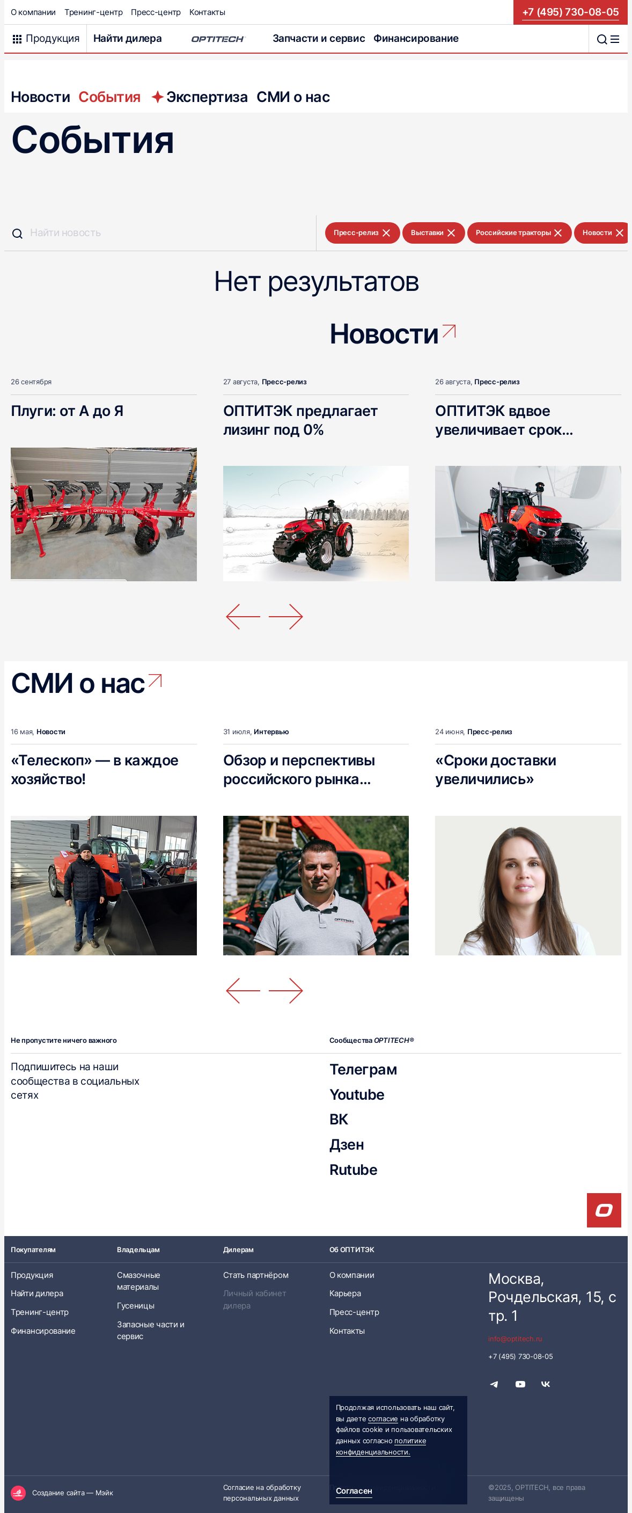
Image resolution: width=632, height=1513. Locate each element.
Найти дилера (127, 38)
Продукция (32, 1275)
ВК (339, 1119)
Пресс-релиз (363, 233)
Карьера (345, 1293)
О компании (33, 12)
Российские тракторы (519, 233)
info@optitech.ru (515, 1339)
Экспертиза (198, 96)
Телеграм (363, 1069)
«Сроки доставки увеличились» (495, 769)
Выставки (434, 233)
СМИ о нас (293, 96)
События (109, 96)
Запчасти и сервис (319, 38)
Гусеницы (136, 1306)
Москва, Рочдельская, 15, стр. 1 (552, 1297)
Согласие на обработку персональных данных (262, 1493)
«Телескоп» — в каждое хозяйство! (95, 769)
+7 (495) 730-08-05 (570, 12)
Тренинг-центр (93, 12)
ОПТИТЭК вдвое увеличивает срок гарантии (498, 429)
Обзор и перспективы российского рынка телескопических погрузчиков (299, 787)
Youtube (357, 1094)
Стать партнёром (256, 1275)
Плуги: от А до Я (67, 410)
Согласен (354, 1491)
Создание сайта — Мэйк (72, 1493)
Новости (40, 96)
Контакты (207, 12)
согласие (383, 1419)
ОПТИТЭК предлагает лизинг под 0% (300, 420)
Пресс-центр (156, 12)
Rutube (353, 1169)
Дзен (346, 1144)
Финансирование (416, 38)
